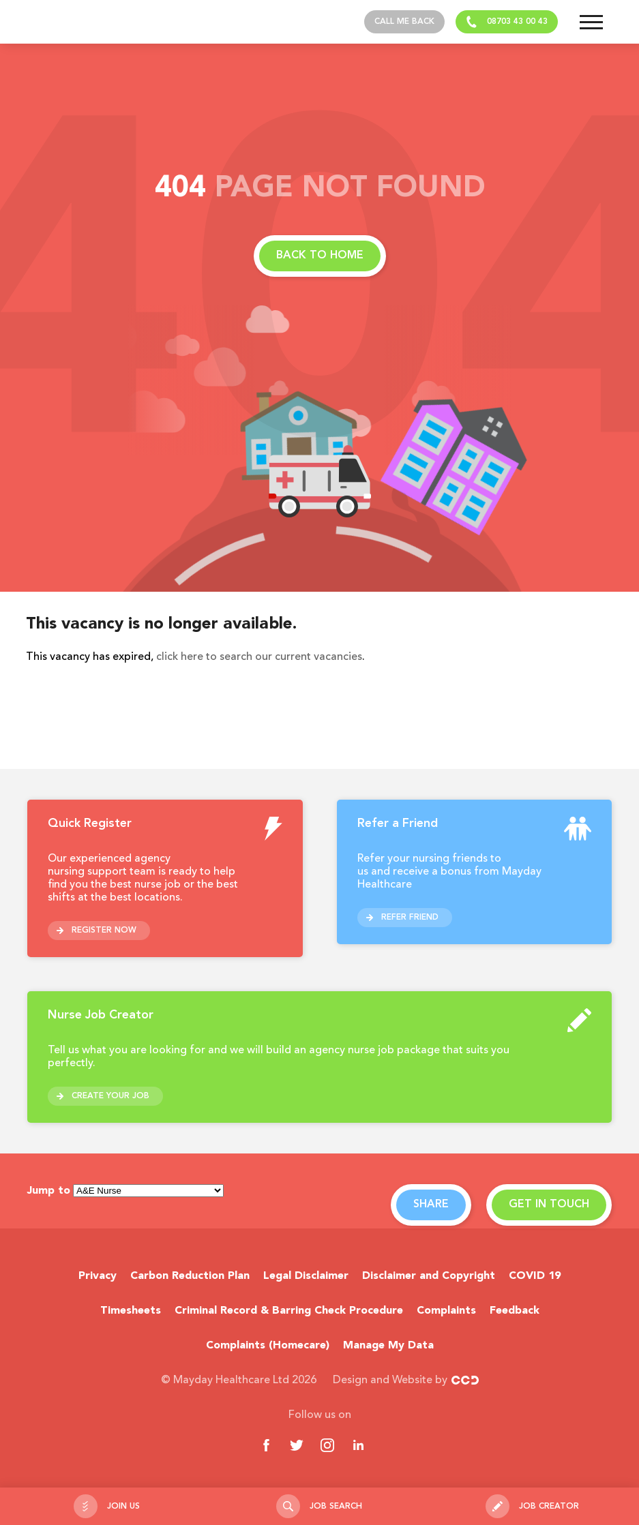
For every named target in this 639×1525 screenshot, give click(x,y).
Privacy (97, 1276)
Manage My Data (388, 1345)
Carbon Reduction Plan (190, 1276)
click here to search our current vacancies (259, 657)
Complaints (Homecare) (267, 1345)
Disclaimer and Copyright (428, 1276)
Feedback (514, 1310)
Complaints (446, 1310)
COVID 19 (535, 1276)
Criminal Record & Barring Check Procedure (289, 1310)
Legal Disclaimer (305, 1276)
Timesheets (130, 1310)
